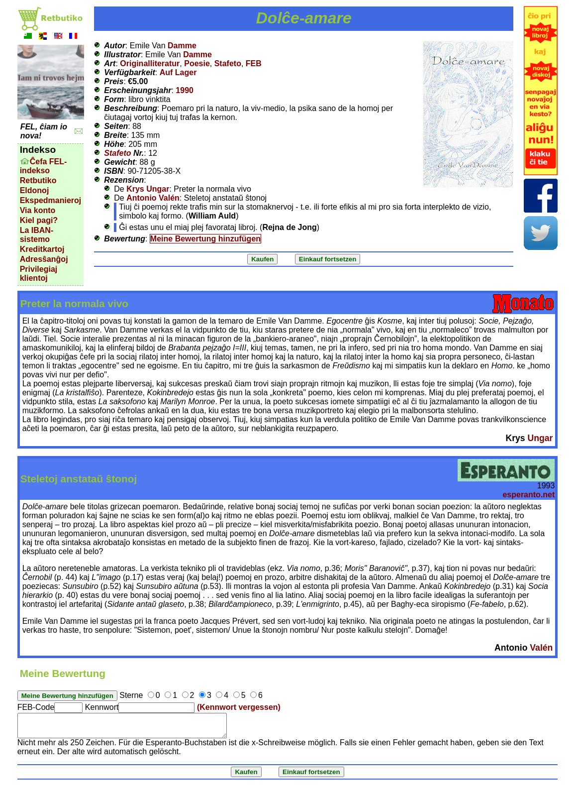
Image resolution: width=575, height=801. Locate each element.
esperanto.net (528, 494)
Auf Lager (178, 72)
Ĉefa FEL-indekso (43, 166)
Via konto (38, 210)
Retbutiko (38, 180)
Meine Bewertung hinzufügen (205, 238)
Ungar (540, 438)
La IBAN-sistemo (37, 234)
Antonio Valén (153, 198)
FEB (254, 63)
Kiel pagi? (39, 220)
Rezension (124, 180)
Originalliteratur (150, 63)
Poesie (197, 63)
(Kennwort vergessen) (239, 707)
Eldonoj (34, 190)
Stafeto (227, 63)
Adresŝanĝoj (44, 259)
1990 (184, 90)
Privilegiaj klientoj (39, 273)
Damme (182, 45)
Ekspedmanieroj (51, 200)
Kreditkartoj (42, 249)
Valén (541, 648)
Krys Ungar (147, 189)
